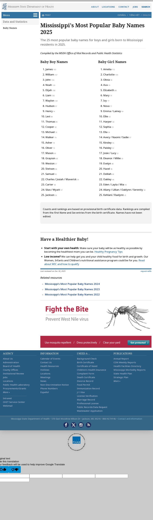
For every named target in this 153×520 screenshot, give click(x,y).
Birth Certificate (85, 362)
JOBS (135, 6)
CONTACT (123, 6)
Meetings (45, 377)
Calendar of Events (50, 358)
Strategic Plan (121, 377)
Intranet (7, 398)
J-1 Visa (81, 392)
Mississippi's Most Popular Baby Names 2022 (72, 294)
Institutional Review (13, 373)
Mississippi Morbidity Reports (130, 369)
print (47, 15)
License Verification (87, 395)
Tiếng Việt (134, 15)
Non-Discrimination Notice (54, 384)
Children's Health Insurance (91, 369)
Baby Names (10, 27)
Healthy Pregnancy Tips (108, 251)
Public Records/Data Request (92, 407)
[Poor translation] (15, 469)
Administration (11, 362)
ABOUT (95, 6)
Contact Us (46, 362)
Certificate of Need (87, 366)
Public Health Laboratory (16, 384)
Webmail (7, 405)
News (43, 380)
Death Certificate (86, 377)
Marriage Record (86, 399)
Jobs (5, 377)
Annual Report (121, 358)
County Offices (10, 369)
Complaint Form (85, 373)
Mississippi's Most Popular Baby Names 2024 (72, 284)
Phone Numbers (49, 388)
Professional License (88, 403)
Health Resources (49, 366)
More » (6, 392)
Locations (8, 380)
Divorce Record (85, 380)
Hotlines (44, 369)
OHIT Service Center (14, 401)
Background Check (87, 358)
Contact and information (130, 418)
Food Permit (83, 384)
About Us (8, 358)
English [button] (147, 15)
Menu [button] (20, 15)
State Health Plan (123, 373)
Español (122, 15)
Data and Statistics (15, 21)
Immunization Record (88, 388)
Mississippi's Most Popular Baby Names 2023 (72, 289)
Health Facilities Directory (127, 366)
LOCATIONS (108, 6)
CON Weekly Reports (125, 362)
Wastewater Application (89, 410)
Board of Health (11, 366)
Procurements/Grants (14, 388)
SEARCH (145, 6)
